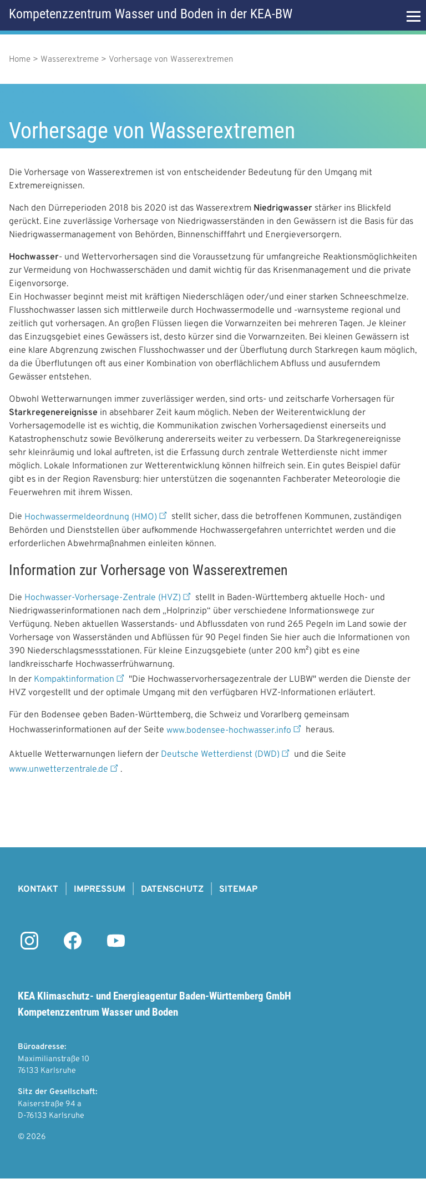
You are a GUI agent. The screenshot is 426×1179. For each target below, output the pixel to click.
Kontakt (38, 889)
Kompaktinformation (80, 679)
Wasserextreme (69, 59)
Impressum (99, 889)
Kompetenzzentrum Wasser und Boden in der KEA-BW (150, 14)
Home (20, 59)
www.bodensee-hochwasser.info (234, 730)
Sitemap (238, 889)
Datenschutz (172, 889)
